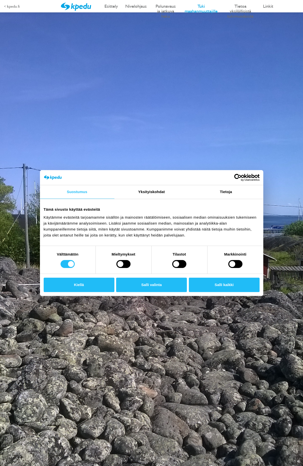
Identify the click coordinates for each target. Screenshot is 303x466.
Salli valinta (151, 285)
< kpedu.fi (12, 6)
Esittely (111, 6)
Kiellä (79, 285)
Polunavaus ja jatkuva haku (166, 7)
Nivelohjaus (136, 6)
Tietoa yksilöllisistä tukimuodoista (240, 7)
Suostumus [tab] (77, 192)
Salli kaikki (224, 285)
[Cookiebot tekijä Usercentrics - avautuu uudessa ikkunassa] (238, 177)
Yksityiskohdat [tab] (151, 192)
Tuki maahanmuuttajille (201, 7)
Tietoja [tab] (226, 192)
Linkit (268, 6)
